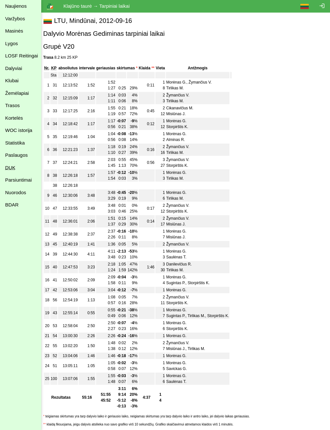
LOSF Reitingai (21, 55)
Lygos (11, 43)
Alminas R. (179, 139)
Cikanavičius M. (183, 108)
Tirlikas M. (178, 88)
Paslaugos (16, 155)
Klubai (12, 80)
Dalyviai (13, 68)
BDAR (12, 204)
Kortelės (14, 118)
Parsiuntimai (18, 180)
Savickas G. (180, 368)
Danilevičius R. (182, 264)
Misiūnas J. (179, 114)
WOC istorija (18, 130)
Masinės (14, 31)
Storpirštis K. (180, 127)
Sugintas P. (179, 283)
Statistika (15, 142)
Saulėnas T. (180, 257)
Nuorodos (15, 192)
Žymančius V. (203, 82)
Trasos (12, 105)
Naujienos (16, 6)
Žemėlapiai (17, 93)
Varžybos (15, 18)
